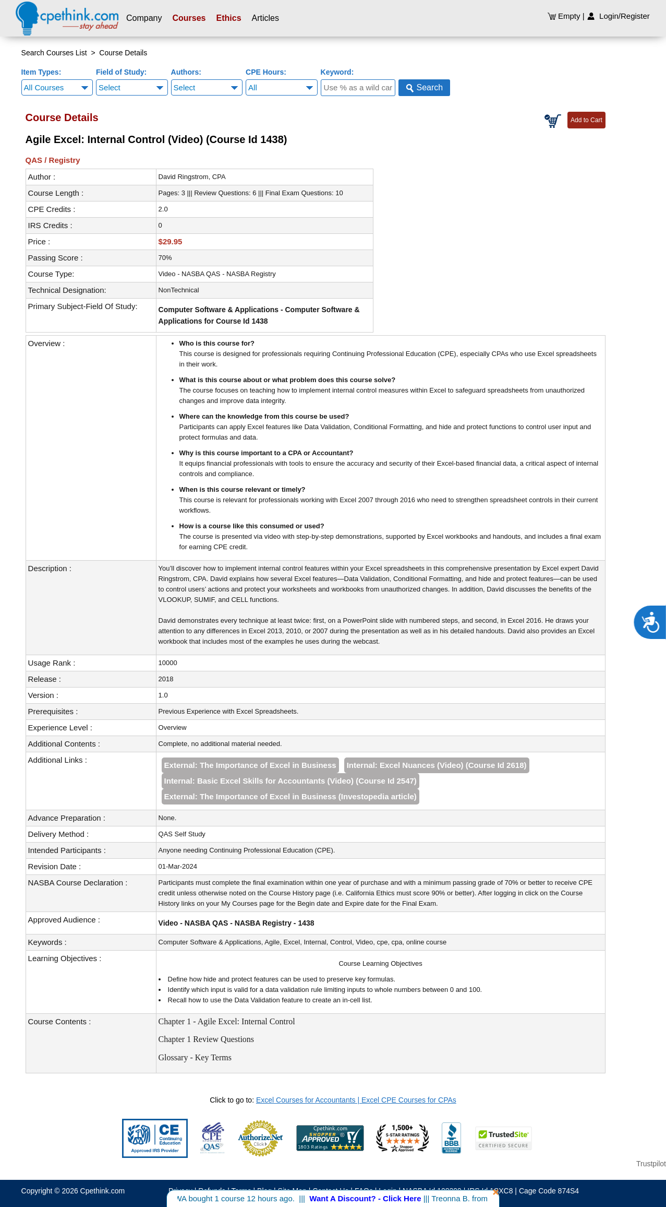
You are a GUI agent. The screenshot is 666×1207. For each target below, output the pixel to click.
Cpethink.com (102, 1191)
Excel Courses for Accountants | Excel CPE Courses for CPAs (356, 1100)
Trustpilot (651, 1163)
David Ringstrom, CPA (192, 177)
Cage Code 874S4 (549, 1191)
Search (424, 87)
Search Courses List (54, 53)
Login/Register (618, 15)
